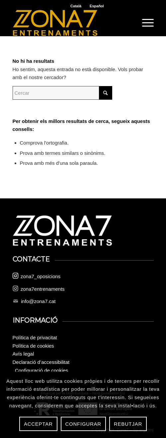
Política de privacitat (35, 337)
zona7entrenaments (43, 289)
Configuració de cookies (41, 370)
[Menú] (144, 23)
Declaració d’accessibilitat (41, 362)
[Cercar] (62, 93)
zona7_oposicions (40, 276)
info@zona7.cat (38, 301)
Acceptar (38, 424)
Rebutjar (128, 424)
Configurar (83, 424)
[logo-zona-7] (69, 23)
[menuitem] (144, 23)
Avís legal (23, 354)
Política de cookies (33, 346)
